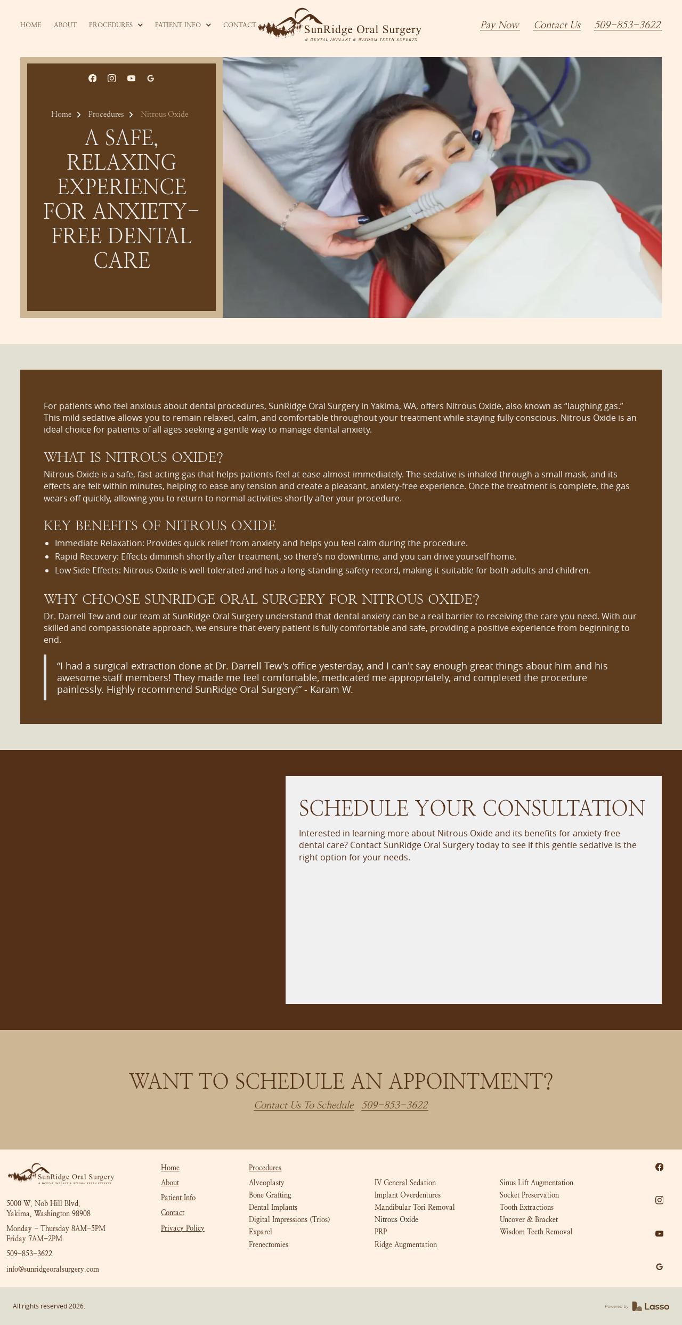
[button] (116, 25)
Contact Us (556, 25)
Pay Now (499, 25)
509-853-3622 (627, 25)
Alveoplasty (267, 1183)
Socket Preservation (529, 1195)
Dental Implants (273, 1207)
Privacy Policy (183, 1228)
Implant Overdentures (408, 1195)
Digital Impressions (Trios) (289, 1220)
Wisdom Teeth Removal (536, 1232)
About (170, 1183)
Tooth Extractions (527, 1207)
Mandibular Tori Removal (415, 1207)
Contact (172, 1213)
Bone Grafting (270, 1195)
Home (61, 114)
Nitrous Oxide (396, 1220)
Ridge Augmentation (406, 1245)
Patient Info (178, 1198)
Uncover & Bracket (529, 1220)
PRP (381, 1232)
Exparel (260, 1232)
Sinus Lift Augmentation (536, 1183)
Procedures (106, 114)
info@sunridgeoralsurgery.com (52, 1269)
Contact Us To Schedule (303, 1105)
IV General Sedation (405, 1183)
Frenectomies (268, 1245)
